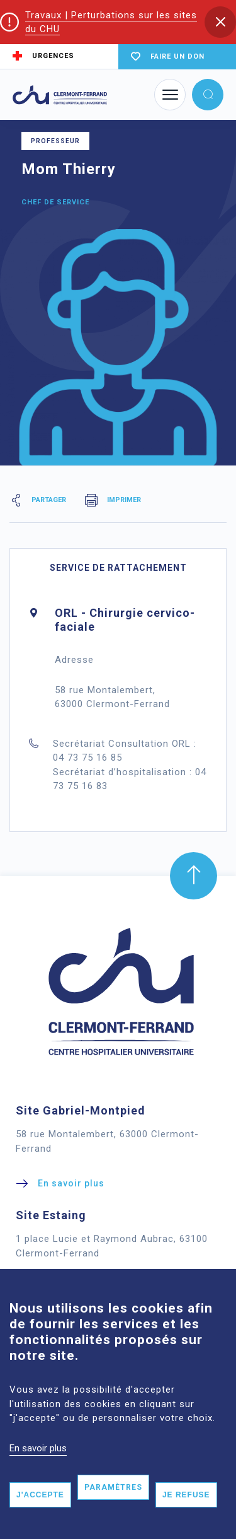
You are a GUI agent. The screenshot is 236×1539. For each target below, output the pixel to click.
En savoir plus (38, 1472)
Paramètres (113, 1511)
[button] (220, 22)
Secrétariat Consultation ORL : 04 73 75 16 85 (124, 751)
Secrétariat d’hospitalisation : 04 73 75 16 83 (129, 779)
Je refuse (186, 1519)
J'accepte (40, 1519)
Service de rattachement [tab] (118, 568)
